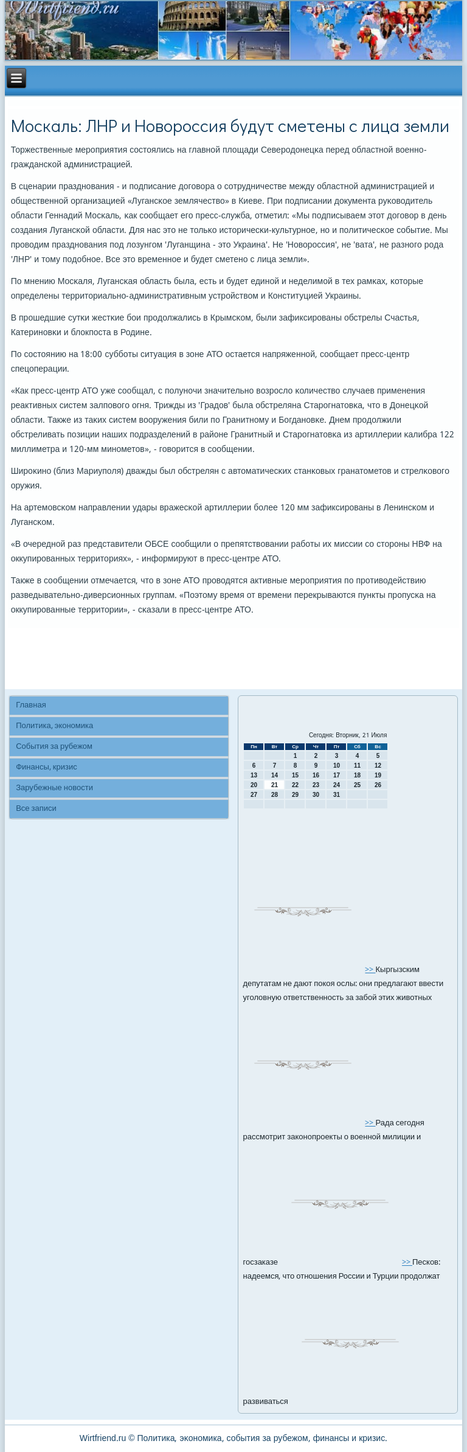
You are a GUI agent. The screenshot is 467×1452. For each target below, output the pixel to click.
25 (357, 785)
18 (357, 775)
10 (336, 765)
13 (254, 775)
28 (274, 794)
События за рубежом (54, 747)
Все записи (36, 809)
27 (254, 794)
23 (316, 785)
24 (336, 785)
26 (378, 785)
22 (295, 785)
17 (336, 775)
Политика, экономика (54, 726)
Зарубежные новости (54, 788)
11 (357, 765)
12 (378, 765)
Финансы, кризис (46, 767)
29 (295, 794)
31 (336, 794)
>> (370, 970)
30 (316, 794)
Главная (31, 705)
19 (378, 775)
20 (254, 785)
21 (274, 785)
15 (295, 775)
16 (316, 775)
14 (274, 775)
